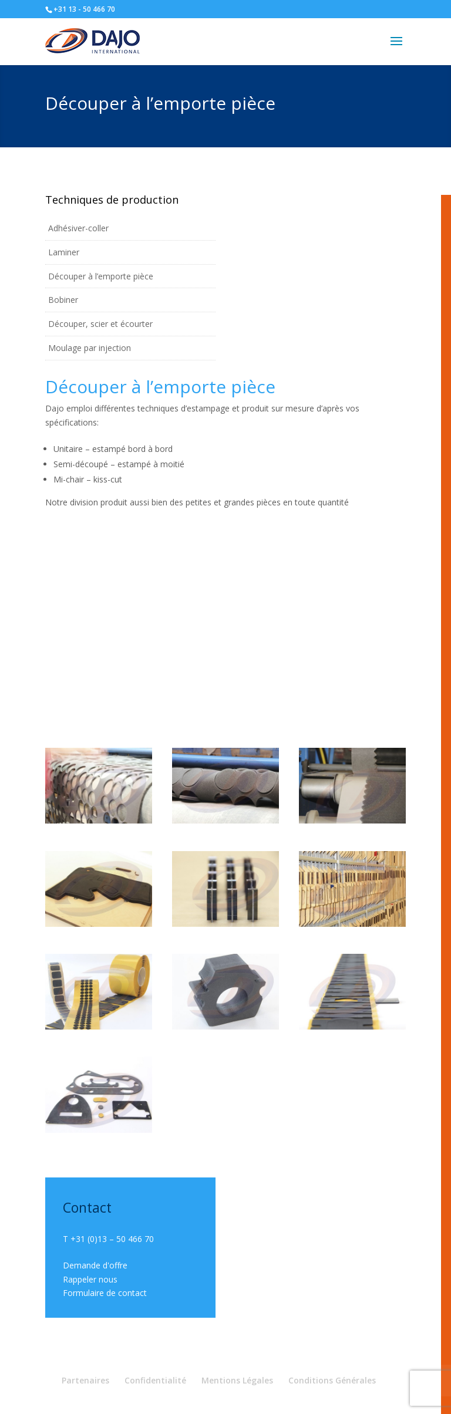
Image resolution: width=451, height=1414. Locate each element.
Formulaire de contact (105, 1292)
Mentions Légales (237, 1380)
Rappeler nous (90, 1279)
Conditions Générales (332, 1380)
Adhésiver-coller (78, 228)
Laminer (63, 252)
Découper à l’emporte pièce (100, 276)
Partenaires (85, 1380)
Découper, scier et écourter (100, 323)
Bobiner (63, 299)
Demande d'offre (95, 1265)
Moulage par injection (89, 347)
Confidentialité (155, 1380)
